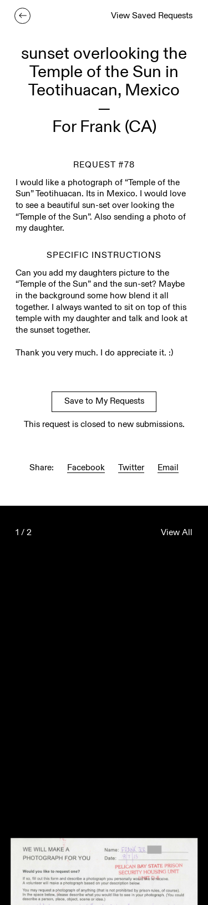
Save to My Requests (104, 402)
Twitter (131, 468)
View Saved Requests (151, 16)
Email (168, 468)
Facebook (86, 468)
